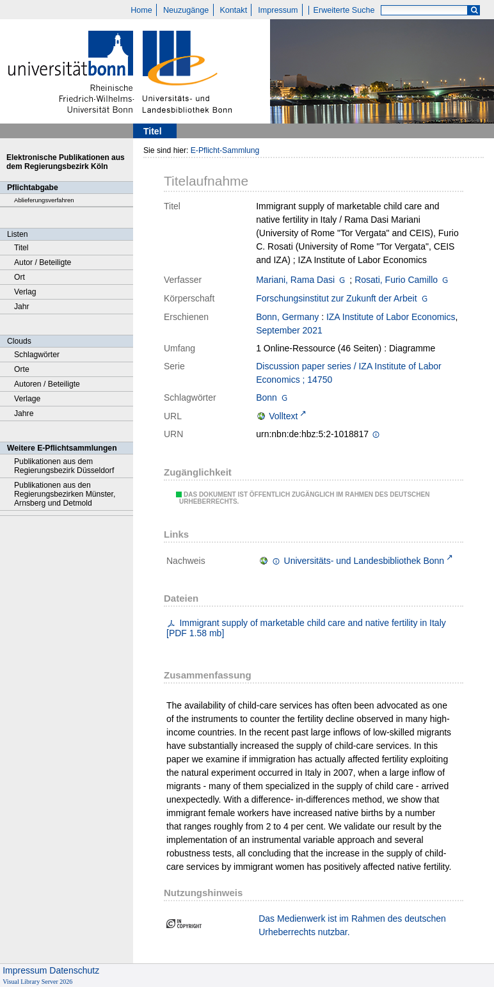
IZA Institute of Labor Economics (391, 317)
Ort (19, 277)
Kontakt (233, 10)
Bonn (266, 397)
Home (141, 10)
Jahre (23, 413)
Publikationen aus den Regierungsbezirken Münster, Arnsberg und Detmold (64, 494)
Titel (21, 247)
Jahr (21, 306)
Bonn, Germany (287, 317)
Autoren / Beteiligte (47, 384)
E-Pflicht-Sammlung (225, 150)
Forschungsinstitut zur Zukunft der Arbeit (336, 298)
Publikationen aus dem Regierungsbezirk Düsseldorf (64, 466)
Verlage (27, 398)
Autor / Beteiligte (42, 262)
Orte (21, 369)
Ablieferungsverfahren (44, 200)
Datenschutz (74, 970)
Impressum (278, 10)
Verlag (25, 291)
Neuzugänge (186, 10)
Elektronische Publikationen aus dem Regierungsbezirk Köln (65, 162)
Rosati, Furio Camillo (396, 280)
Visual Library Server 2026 (37, 981)
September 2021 (289, 330)
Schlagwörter (37, 354)
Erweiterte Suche (344, 10)
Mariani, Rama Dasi (295, 280)
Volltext (283, 416)
